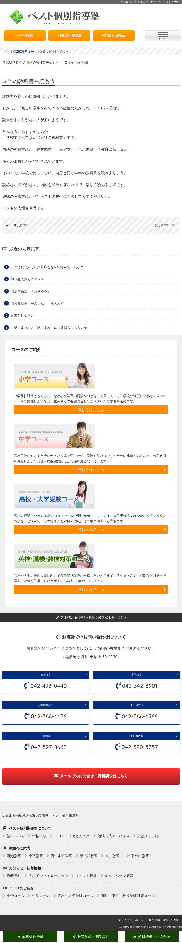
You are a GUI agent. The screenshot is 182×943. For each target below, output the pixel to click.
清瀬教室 (45, 674)
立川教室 (46, 735)
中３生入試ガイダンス (27, 279)
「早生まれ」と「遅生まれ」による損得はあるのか (49, 327)
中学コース (41, 895)
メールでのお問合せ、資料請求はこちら (91, 776)
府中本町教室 (45, 705)
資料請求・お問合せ (113, 35)
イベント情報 (86, 875)
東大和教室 (136, 705)
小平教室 (136, 674)
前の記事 (14, 225)
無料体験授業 (25, 35)
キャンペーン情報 (119, 875)
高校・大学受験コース (75, 895)
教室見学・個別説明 (69, 35)
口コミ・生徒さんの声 (72, 836)
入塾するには (148, 836)
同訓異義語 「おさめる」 (30, 291)
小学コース (15, 895)
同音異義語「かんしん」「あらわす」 (39, 303)
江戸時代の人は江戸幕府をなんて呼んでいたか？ (47, 267)
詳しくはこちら (91, 409)
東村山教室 (136, 735)
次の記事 (166, 225)
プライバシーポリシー (132, 920)
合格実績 (39, 836)
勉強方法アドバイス (114, 836)
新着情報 (14, 875)
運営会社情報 (171, 920)
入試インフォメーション (48, 875)
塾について (15, 836)
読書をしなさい (22, 315)
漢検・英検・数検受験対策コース (128, 895)
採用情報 (154, 920)
